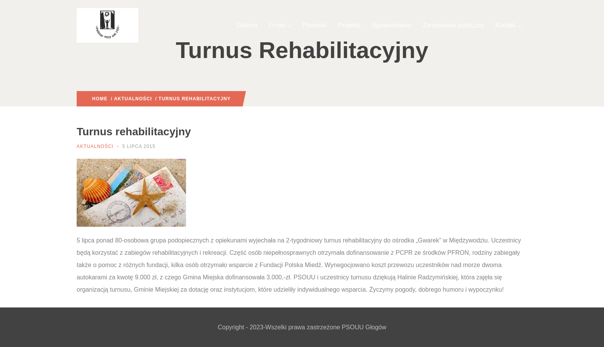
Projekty (349, 25)
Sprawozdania (391, 25)
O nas (280, 25)
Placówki (314, 25)
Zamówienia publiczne (453, 25)
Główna (247, 25)
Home (99, 98)
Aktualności (133, 98)
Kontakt (508, 25)
